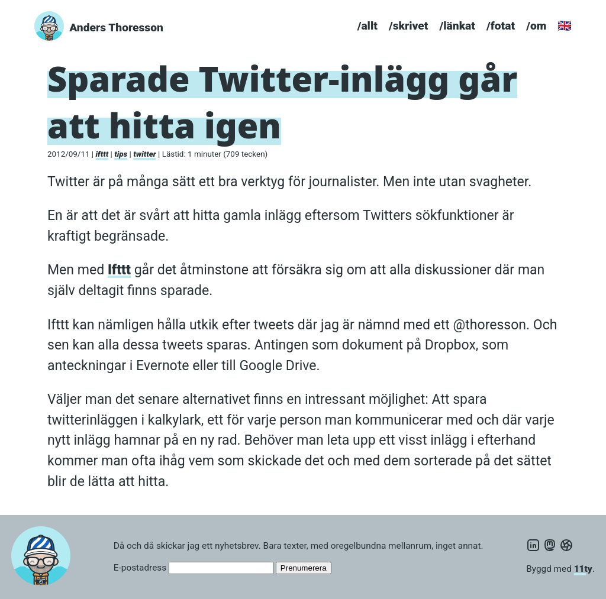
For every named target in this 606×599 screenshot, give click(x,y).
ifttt (101, 154)
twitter (144, 154)
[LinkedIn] (533, 545)
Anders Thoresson (116, 27)
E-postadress (140, 567)
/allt (367, 26)
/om (536, 26)
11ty (583, 569)
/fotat (500, 26)
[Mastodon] (550, 545)
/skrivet (408, 26)
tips (120, 154)
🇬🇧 (564, 26)
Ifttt (119, 270)
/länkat (457, 26)
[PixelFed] (566, 545)
